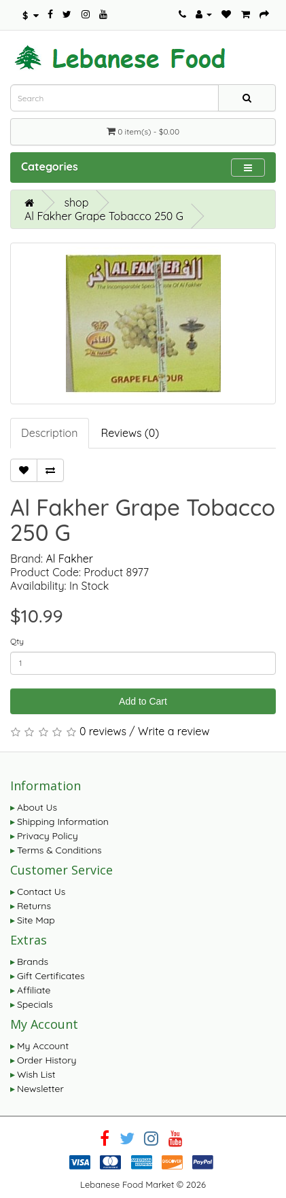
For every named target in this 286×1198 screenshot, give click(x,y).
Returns (34, 906)
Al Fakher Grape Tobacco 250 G (103, 216)
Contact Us (41, 891)
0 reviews (102, 731)
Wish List (36, 1074)
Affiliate (33, 990)
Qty (17, 641)
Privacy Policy (47, 836)
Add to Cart (143, 701)
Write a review (174, 731)
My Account (43, 1046)
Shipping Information (63, 821)
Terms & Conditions (59, 850)
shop (76, 202)
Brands (32, 961)
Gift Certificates (50, 976)
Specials (35, 1004)
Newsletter (40, 1088)
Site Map (36, 920)
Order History (47, 1060)
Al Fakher (69, 558)
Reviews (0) (130, 433)
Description (49, 433)
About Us (37, 807)
